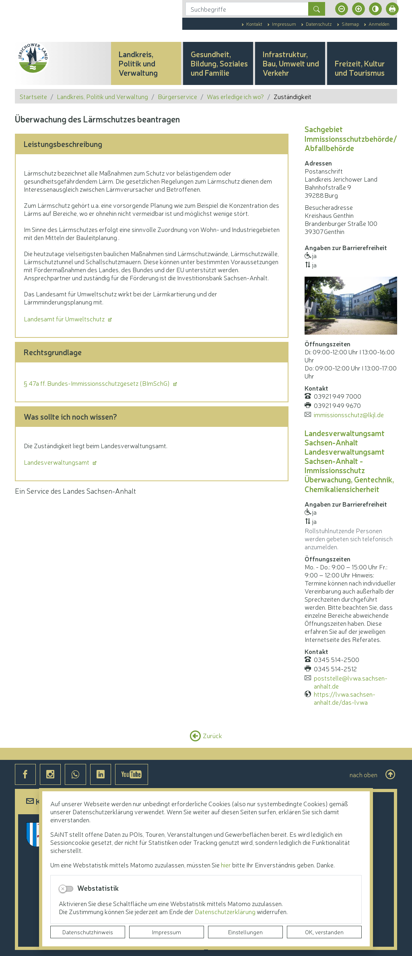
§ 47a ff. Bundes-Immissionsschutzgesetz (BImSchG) (97, 383)
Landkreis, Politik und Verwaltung (102, 96)
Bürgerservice (177, 96)
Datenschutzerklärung (226, 911)
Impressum (166, 931)
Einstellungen (245, 931)
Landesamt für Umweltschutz (65, 318)
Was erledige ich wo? (235, 96)
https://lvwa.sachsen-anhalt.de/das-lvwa (344, 697)
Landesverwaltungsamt (57, 461)
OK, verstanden (324, 931)
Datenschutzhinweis (87, 931)
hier (226, 864)
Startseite (33, 96)
